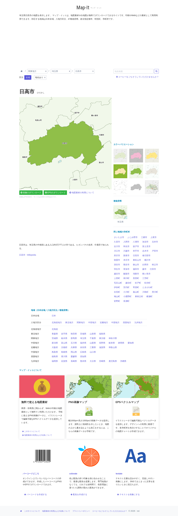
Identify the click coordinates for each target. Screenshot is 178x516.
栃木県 (64, 338)
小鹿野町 (127, 296)
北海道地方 (57, 322)
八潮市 (136, 242)
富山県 (64, 343)
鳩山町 (117, 296)
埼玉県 (83, 338)
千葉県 (93, 338)
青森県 (55, 334)
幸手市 (136, 251)
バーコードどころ (31, 473)
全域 (28, 77)
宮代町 (126, 287)
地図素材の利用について (81, 192)
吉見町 (117, 292)
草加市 (126, 269)
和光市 (126, 246)
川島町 (145, 292)
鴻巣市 (136, 274)
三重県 (93, 347)
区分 (21, 77)
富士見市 (146, 246)
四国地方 (127, 322)
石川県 (74, 343)
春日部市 (146, 255)
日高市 (136, 255)
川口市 (117, 251)
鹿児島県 (113, 361)
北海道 (55, 329)
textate (119, 473)
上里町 (117, 278)
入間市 (126, 242)
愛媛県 (74, 356)
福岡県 (55, 361)
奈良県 (83, 347)
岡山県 (74, 352)
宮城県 (83, 334)
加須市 (145, 242)
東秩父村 (139, 296)
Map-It (82, 8)
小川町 (126, 292)
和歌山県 (113, 347)
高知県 (83, 356)
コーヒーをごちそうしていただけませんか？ (137, 77)
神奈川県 (113, 338)
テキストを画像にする (128, 494)
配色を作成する (79, 494)
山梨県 (93, 343)
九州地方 (138, 322)
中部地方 (92, 322)
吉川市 (117, 246)
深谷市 (117, 264)
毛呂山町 (118, 283)
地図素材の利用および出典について (37, 435)
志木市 (145, 251)
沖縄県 (123, 361)
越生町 (128, 283)
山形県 (93, 334)
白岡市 (145, 264)
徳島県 (55, 356)
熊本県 (83, 361)
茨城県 (55, 338)
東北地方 (69, 322)
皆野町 (117, 301)
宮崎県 (102, 361)
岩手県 (64, 334)
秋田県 (74, 334)
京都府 (64, 347)
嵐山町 (136, 292)
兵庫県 (74, 347)
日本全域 (35, 315)
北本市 (155, 242)
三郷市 (144, 237)
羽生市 (117, 269)
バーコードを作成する (35, 494)
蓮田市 (136, 269)
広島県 (83, 352)
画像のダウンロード (31, 192)
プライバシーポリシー (81, 511)
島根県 (64, 352)
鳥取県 (55, 352)
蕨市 (144, 269)
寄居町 (136, 287)
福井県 (83, 343)
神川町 (126, 278)
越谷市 (117, 274)
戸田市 (155, 251)
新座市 (126, 255)
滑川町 (155, 292)
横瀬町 (149, 296)
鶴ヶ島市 (146, 274)
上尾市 (153, 237)
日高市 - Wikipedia (27, 255)
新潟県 (55, 343)
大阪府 (55, 347)
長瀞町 (126, 301)
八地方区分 (36, 322)
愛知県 (131, 343)
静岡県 (121, 343)
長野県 (102, 343)
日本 (54, 315)
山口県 (93, 352)
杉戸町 (138, 283)
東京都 (102, 338)
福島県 (102, 334)
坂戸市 (136, 246)
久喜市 (117, 242)
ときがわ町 (147, 287)
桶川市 (147, 260)
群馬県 (74, 338)
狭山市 (136, 264)
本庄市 (126, 260)
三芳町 (145, 278)
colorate (73, 473)
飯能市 (126, 274)
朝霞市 (117, 260)
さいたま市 (119, 237)
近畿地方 (104, 322)
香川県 (64, 356)
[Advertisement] (89, 44)
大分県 (93, 361)
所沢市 (117, 255)
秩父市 (155, 264)
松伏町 (147, 283)
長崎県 (74, 361)
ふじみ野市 (132, 237)
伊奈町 (117, 287)
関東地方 (81, 322)
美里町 (136, 278)
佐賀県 (64, 361)
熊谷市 (126, 264)
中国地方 (115, 322)
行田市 (153, 269)
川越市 (126, 251)
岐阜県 (112, 343)
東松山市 (137, 260)
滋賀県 (102, 347)
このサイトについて (31, 431)
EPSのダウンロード (55, 192)
